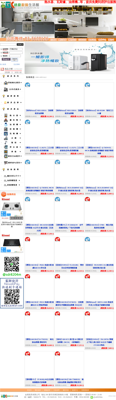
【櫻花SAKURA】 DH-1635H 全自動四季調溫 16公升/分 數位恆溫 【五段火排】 (39, 228)
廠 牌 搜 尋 (12, 96)
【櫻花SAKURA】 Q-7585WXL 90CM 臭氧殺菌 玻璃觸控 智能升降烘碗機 (99, 150)
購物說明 (47, 390)
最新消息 (66, 390)
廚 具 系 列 (12, 76)
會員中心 (75, 390)
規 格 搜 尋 (12, 169)
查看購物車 (85, 390)
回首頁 (29, 390)
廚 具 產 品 (12, 109)
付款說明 (56, 390)
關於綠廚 (38, 390)
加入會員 (3, 64)
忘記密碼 (17, 64)
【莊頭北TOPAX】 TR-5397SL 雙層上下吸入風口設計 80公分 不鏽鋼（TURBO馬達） (99, 342)
